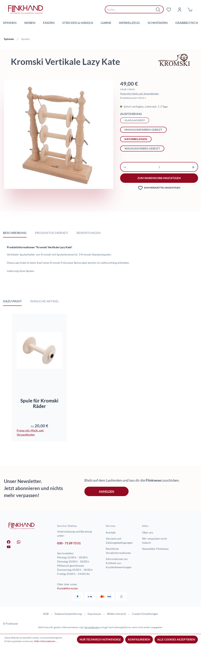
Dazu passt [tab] (12, 301)
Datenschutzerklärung (68, 613)
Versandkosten (92, 627)
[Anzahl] (159, 166)
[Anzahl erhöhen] (193, 166)
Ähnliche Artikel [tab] (44, 301)
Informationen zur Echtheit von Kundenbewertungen (119, 563)
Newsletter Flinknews (155, 548)
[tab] (15, 232)
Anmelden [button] (106, 491)
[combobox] (131, 9)
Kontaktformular (67, 588)
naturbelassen (135, 139)
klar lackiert (136, 120)
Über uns (147, 532)
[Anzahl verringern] (125, 166)
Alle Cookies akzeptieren (176, 639)
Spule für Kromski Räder (39, 403)
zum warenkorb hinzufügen (159, 178)
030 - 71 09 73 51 (69, 543)
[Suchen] (158, 9)
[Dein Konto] (179, 9)
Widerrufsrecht (116, 613)
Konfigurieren (139, 639)
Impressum (94, 613)
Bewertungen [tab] (88, 233)
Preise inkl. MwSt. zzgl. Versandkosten (139, 93)
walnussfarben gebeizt (142, 148)
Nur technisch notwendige (100, 639)
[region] (58, 144)
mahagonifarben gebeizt (143, 129)
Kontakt (111, 532)
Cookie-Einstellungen (145, 613)
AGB (46, 613)
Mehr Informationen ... (46, 641)
